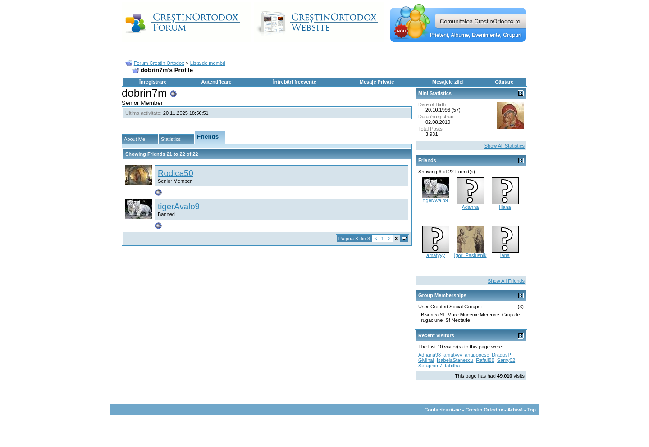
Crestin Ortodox (484, 409)
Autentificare (216, 82)
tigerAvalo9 (179, 206)
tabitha (452, 365)
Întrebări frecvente (294, 82)
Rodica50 (175, 173)
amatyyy (435, 255)
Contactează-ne (442, 409)
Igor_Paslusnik (470, 255)
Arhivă (515, 409)
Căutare (504, 82)
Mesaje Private (377, 82)
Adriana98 (429, 354)
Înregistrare (153, 82)
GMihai (426, 360)
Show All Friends (506, 281)
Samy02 (506, 360)
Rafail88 (485, 360)
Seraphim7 (430, 365)
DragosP (501, 354)
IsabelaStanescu (455, 360)
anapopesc (477, 354)
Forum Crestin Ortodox (159, 63)
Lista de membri (207, 63)
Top (531, 409)
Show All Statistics (504, 146)
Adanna (470, 207)
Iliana (505, 207)
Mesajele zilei (448, 82)
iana (505, 255)
